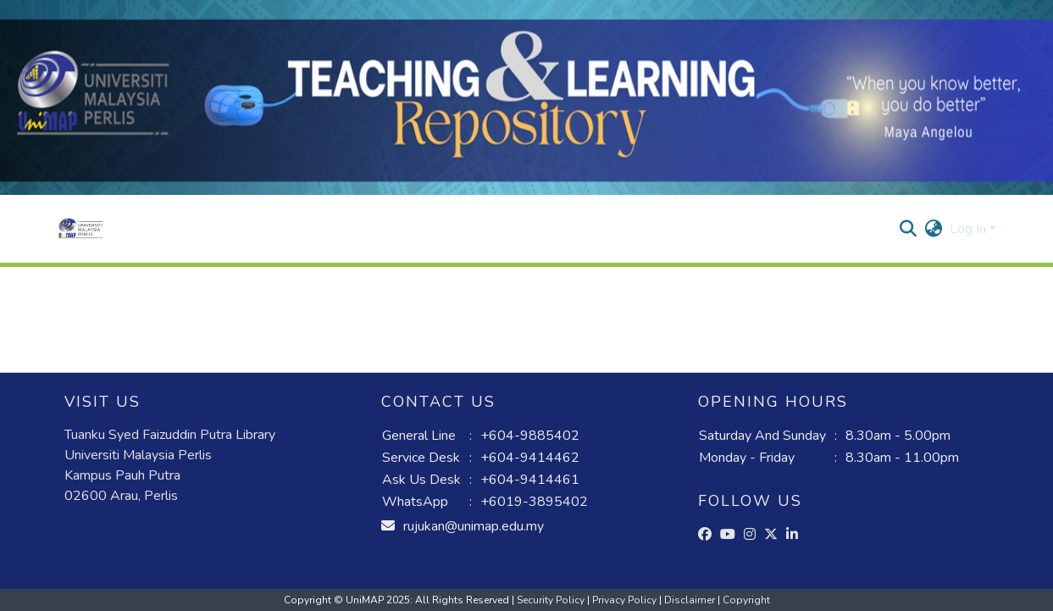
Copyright (746, 600)
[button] (81, 229)
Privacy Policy (625, 600)
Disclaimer (691, 600)
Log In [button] (969, 228)
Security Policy (552, 600)
